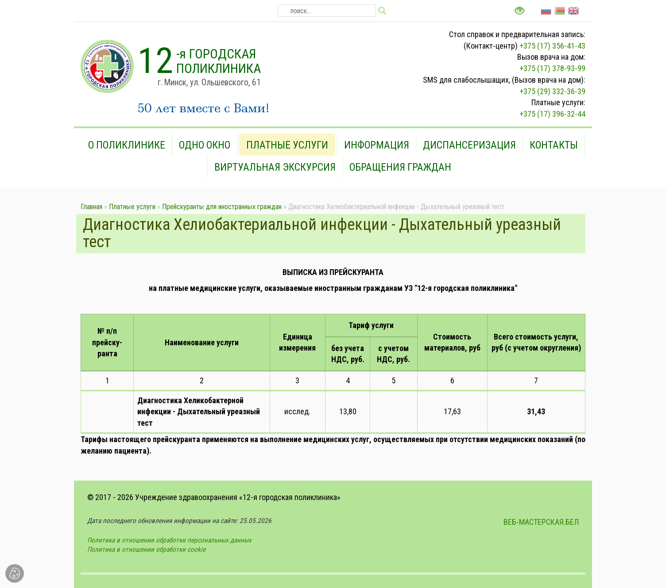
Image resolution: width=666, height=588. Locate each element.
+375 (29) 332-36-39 (552, 91)
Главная (91, 206)
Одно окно (204, 145)
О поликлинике (126, 145)
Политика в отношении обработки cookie (146, 550)
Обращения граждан (400, 167)
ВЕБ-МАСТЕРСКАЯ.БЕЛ (541, 522)
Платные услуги (287, 145)
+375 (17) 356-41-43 (552, 45)
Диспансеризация (469, 145)
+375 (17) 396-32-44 (552, 113)
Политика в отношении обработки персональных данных (169, 540)
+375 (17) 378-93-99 (552, 68)
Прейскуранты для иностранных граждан (222, 206)
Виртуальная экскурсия (275, 167)
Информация (376, 145)
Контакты (554, 145)
